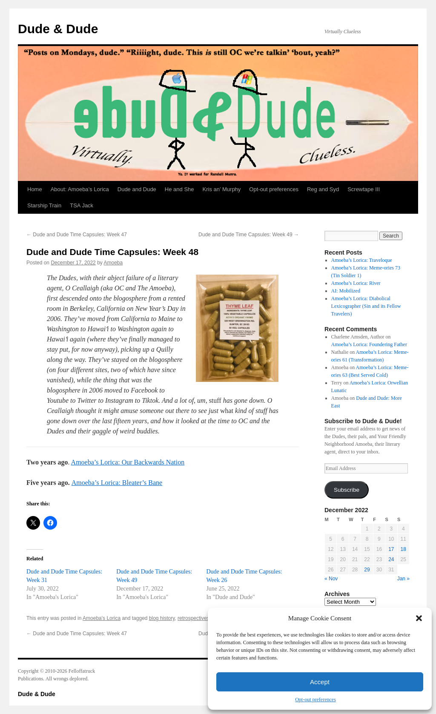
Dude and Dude (137, 189)
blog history (162, 618)
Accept (320, 681)
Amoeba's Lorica (101, 618)
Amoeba (113, 263)
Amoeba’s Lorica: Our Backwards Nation (128, 462)
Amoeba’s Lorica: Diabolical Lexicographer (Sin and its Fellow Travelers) (366, 306)
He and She (179, 189)
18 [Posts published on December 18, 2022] (403, 549)
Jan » (403, 579)
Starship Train (44, 205)
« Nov (331, 579)
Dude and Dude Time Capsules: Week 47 (76, 235)
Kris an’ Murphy (222, 189)
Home (34, 189)
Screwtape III (363, 189)
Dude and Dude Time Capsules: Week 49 (248, 235)
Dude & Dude (58, 29)
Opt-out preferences (315, 700)
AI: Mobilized (345, 291)
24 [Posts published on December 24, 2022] (391, 559)
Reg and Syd (323, 189)
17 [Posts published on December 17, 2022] (391, 549)
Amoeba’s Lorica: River (356, 283)
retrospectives (193, 618)
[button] (419, 618)
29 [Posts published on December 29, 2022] (367, 570)
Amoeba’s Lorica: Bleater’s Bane (117, 482)
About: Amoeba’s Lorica (80, 189)
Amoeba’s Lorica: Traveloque (361, 260)
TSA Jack (81, 205)
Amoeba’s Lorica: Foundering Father (369, 344)
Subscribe (346, 490)
